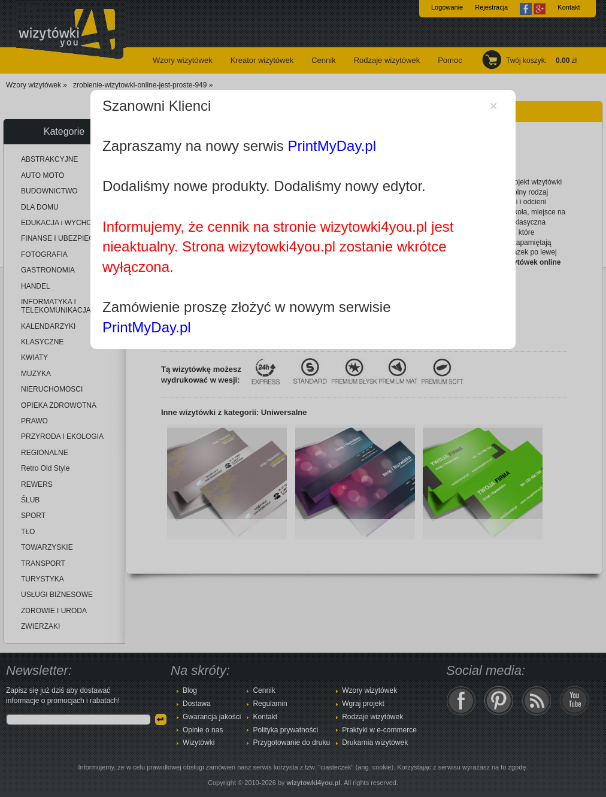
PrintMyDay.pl (331, 146)
